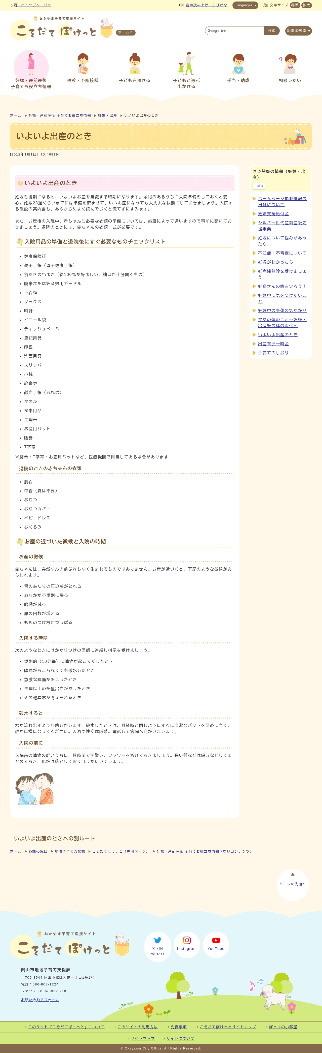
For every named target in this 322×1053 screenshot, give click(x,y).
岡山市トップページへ (32, 5)
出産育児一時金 (273, 344)
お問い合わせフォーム (40, 1000)
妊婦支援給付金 (273, 214)
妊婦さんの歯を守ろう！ (282, 286)
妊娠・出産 (107, 115)
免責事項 (179, 1027)
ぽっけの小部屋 (283, 1027)
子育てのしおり (273, 353)
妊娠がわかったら (276, 262)
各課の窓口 (38, 851)
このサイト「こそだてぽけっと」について (66, 1027)
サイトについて (181, 1039)
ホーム (16, 115)
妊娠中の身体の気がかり (282, 310)
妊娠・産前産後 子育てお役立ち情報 (60, 115)
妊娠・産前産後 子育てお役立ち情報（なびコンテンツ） (205, 851)
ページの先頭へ (292, 883)
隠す (260, 186)
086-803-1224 (46, 984)
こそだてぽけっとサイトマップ (228, 1027)
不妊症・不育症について (282, 253)
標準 (295, 5)
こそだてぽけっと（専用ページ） (121, 851)
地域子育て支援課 (70, 851)
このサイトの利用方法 (137, 1027)
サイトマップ (143, 1039)
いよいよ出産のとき (278, 335)
